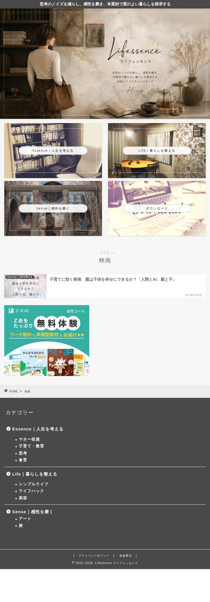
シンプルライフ (33, 484)
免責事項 (125, 555)
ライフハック (31, 491)
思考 (23, 453)
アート (25, 519)
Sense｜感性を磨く (33, 511)
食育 (23, 460)
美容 (23, 498)
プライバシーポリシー (93, 555)
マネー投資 (29, 439)
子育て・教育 (31, 446)
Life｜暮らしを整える (34, 474)
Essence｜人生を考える (37, 428)
